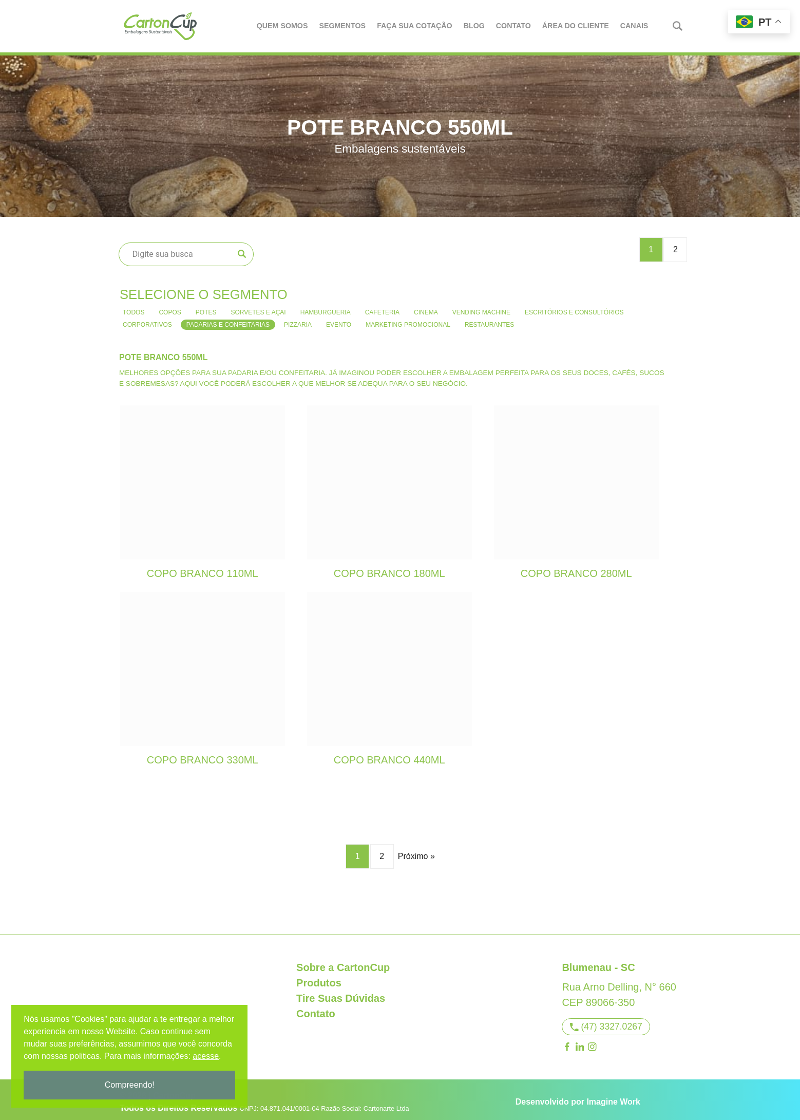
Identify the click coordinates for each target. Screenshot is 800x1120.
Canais (635, 26)
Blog (474, 26)
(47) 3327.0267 (606, 1021)
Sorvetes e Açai (258, 307)
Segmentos (342, 26)
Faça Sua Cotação (415, 26)
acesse (207, 1056)
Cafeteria (382, 307)
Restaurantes (489, 319)
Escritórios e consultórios (574, 307)
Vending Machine (481, 307)
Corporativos (147, 319)
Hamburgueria (325, 307)
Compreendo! (131, 1084)
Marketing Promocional (408, 319)
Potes (206, 307)
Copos (170, 307)
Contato (514, 26)
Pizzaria (298, 319)
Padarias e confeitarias (228, 319)
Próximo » (416, 851)
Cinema (426, 307)
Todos (133, 307)
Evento (338, 319)
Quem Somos (283, 26)
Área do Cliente (576, 26)
